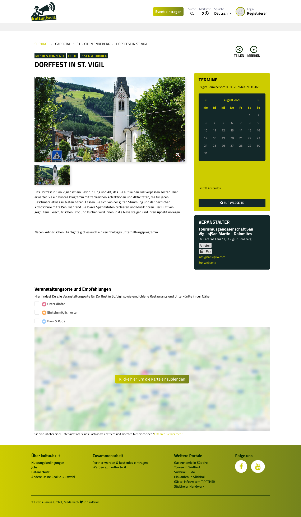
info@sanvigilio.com (212, 257)
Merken (253, 52)
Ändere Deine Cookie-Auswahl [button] (53, 476)
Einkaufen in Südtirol (189, 476)
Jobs (34, 467)
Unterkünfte (53, 303)
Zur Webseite (232, 202)
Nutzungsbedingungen (47, 462)
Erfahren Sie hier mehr (168, 434)
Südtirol (41, 43)
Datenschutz (40, 471)
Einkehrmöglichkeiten (60, 312)
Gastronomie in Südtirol (191, 462)
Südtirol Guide (184, 471)
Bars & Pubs (53, 321)
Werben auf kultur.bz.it (109, 467)
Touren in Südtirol (187, 467)
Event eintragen (168, 11)
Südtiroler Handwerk (189, 486)
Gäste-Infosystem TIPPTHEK (194, 481)
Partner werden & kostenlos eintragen (120, 462)
